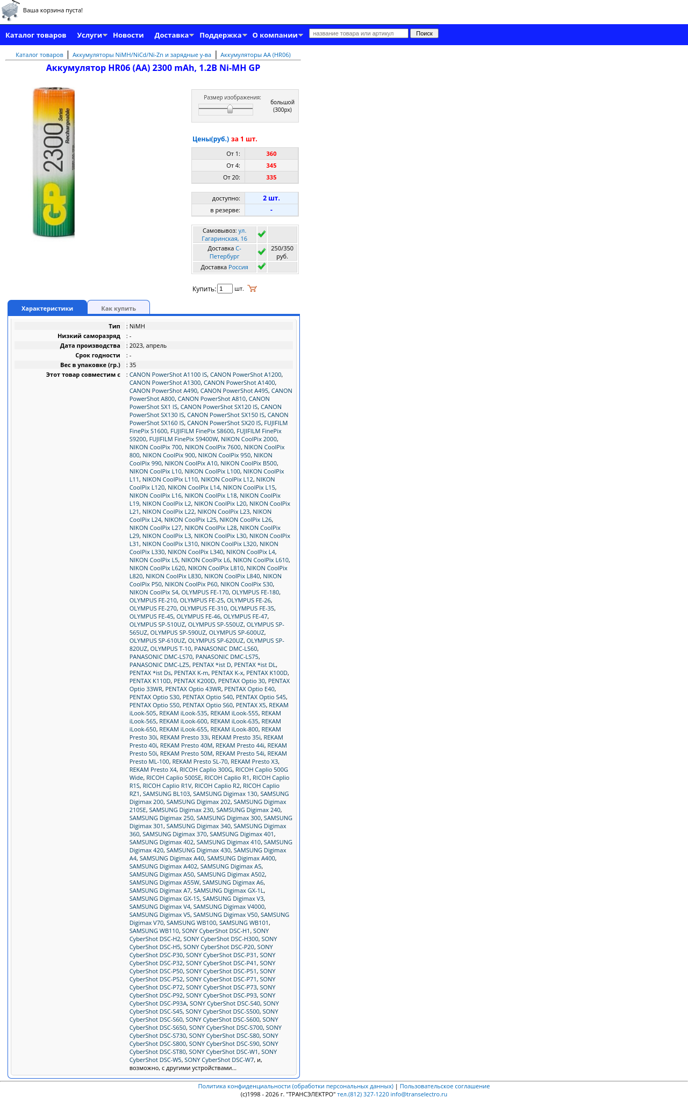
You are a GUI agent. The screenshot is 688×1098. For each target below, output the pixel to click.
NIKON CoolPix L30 (220, 536)
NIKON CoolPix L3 (166, 536)
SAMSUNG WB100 (191, 922)
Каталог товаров (35, 35)
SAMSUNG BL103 (166, 794)
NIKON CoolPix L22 (168, 511)
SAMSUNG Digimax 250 (162, 818)
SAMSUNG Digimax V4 (160, 906)
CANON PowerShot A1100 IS (168, 374)
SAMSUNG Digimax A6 (233, 882)
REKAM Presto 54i (240, 753)
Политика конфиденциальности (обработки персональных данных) (296, 1086)
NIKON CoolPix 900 (168, 455)
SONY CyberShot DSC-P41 (221, 963)
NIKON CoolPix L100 (212, 471)
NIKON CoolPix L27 (156, 527)
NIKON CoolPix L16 (156, 495)
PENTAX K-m (191, 673)
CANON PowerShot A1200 (246, 374)
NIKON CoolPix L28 (210, 527)
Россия (238, 267)
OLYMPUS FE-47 (246, 616)
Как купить (118, 308)
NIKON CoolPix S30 (246, 584)
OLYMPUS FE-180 (255, 592)
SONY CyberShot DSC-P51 (221, 971)
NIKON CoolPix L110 (170, 479)
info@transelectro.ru (419, 1094)
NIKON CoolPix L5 (154, 560)
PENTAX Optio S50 (155, 705)
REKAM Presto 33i (184, 737)
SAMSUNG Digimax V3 (233, 898)
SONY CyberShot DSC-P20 (218, 947)
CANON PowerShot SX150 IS (225, 415)
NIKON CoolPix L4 (250, 552)
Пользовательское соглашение (445, 1086)
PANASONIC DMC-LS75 (227, 656)
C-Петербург (225, 252)
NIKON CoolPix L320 (228, 544)
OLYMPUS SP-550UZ (215, 624)
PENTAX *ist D (211, 665)
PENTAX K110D (150, 681)
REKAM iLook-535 (183, 713)
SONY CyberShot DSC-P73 (221, 987)
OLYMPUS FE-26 (249, 600)
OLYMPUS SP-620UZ (215, 640)
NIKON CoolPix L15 (249, 487)
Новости (128, 35)
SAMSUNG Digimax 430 (199, 850)
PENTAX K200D (194, 681)
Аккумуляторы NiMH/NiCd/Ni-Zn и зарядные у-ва (142, 55)
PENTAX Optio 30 (241, 681)
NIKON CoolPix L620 (157, 568)
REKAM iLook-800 (234, 729)
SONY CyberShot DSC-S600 (223, 1019)
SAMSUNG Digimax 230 (181, 810)
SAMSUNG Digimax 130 (225, 794)
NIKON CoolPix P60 (191, 584)
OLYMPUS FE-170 (204, 592)
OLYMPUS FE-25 (202, 600)
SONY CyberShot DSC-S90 (224, 1043)
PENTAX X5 (251, 705)
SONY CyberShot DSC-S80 (224, 1035)
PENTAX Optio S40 (208, 697)
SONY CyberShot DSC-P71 (221, 979)
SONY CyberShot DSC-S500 (223, 1011)
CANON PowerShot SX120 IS (219, 407)
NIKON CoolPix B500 (248, 463)
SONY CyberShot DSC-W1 (224, 1051)
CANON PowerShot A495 (234, 390)
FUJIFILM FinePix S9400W (183, 439)
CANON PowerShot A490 (163, 390)
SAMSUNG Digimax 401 (242, 834)
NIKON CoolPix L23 (224, 511)
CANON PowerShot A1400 (239, 382)
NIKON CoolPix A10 (190, 463)
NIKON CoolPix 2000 (249, 439)
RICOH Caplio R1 (226, 777)
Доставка (172, 35)
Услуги (89, 35)
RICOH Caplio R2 (217, 785)
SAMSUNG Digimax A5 (231, 866)
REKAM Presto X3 (254, 761)
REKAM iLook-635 (234, 721)
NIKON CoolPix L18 (210, 495)
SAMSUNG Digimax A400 (241, 858)
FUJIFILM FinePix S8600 (202, 431)
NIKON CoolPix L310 (170, 544)
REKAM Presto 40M (186, 745)
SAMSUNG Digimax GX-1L (228, 890)
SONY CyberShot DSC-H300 (220, 939)
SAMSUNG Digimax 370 (174, 834)
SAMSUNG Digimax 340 (199, 826)
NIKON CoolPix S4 (154, 592)
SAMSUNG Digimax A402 (163, 866)
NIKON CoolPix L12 (227, 479)
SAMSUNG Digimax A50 (162, 874)
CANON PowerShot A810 (212, 398)
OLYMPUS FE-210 (153, 600)
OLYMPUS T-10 (170, 648)
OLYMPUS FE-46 (198, 616)
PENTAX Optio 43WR (193, 689)
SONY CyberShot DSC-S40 (225, 1003)
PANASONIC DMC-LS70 (161, 656)
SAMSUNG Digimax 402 (162, 842)
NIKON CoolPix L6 (205, 560)
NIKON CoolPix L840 (232, 576)
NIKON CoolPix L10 (156, 471)
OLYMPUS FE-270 (153, 608)
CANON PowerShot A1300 (165, 382)
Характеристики (47, 308)
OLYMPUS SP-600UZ (236, 632)
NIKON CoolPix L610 (261, 560)
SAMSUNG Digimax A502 (230, 874)
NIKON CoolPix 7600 (213, 447)
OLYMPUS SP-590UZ (178, 632)
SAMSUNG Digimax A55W (164, 882)
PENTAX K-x (227, 673)
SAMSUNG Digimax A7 (160, 890)
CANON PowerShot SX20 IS (224, 423)
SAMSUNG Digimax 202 (199, 802)
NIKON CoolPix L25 (190, 519)
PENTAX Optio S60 (208, 705)
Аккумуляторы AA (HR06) (255, 55)
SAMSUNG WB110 (154, 931)
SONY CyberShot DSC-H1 (216, 931)
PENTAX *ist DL (255, 665)
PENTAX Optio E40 (249, 689)
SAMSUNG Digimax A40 (172, 858)
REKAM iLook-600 (183, 721)
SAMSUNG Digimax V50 (226, 914)
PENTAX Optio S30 (155, 697)
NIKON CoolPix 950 (224, 455)
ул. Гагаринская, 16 (224, 234)
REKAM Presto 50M (186, 753)
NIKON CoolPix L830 (173, 576)
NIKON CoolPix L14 (194, 487)
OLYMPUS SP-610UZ (157, 640)
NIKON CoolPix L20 (220, 503)
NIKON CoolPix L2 (166, 503)
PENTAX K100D (267, 673)
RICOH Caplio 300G (206, 769)
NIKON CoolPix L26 (245, 519)
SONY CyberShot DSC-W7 (219, 1060)
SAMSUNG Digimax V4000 (229, 906)
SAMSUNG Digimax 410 (229, 842)
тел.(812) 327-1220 (363, 1094)
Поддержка (220, 35)
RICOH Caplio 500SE (173, 777)
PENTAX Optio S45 (261, 697)
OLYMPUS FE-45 (152, 616)
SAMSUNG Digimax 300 (229, 818)
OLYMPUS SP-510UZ (157, 624)
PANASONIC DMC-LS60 (225, 648)
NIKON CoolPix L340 (195, 552)
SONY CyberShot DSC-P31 (221, 955)
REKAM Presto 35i (236, 737)
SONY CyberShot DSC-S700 (226, 1027)
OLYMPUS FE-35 (252, 608)
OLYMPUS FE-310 (203, 608)
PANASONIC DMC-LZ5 (159, 665)
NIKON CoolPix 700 (156, 447)
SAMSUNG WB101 (244, 922)
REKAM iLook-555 (234, 713)
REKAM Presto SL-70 (199, 761)
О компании (275, 35)
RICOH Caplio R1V (167, 785)
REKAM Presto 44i (240, 745)
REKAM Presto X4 (153, 769)
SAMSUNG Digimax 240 (249, 810)
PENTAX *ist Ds (150, 673)
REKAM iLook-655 (183, 729)
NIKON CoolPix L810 (215, 568)
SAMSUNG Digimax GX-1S (165, 898)
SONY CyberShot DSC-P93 (221, 995)
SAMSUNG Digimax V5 (160, 914)
